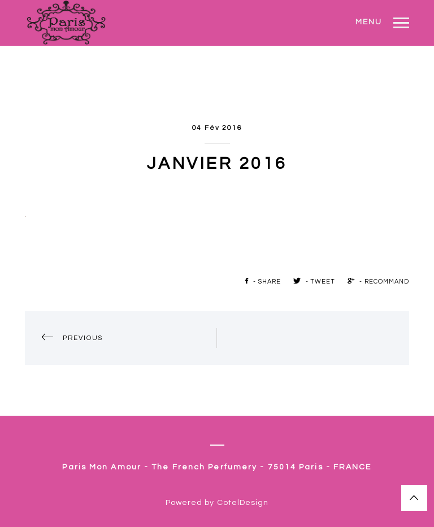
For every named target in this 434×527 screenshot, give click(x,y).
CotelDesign (243, 503)
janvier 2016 (217, 163)
